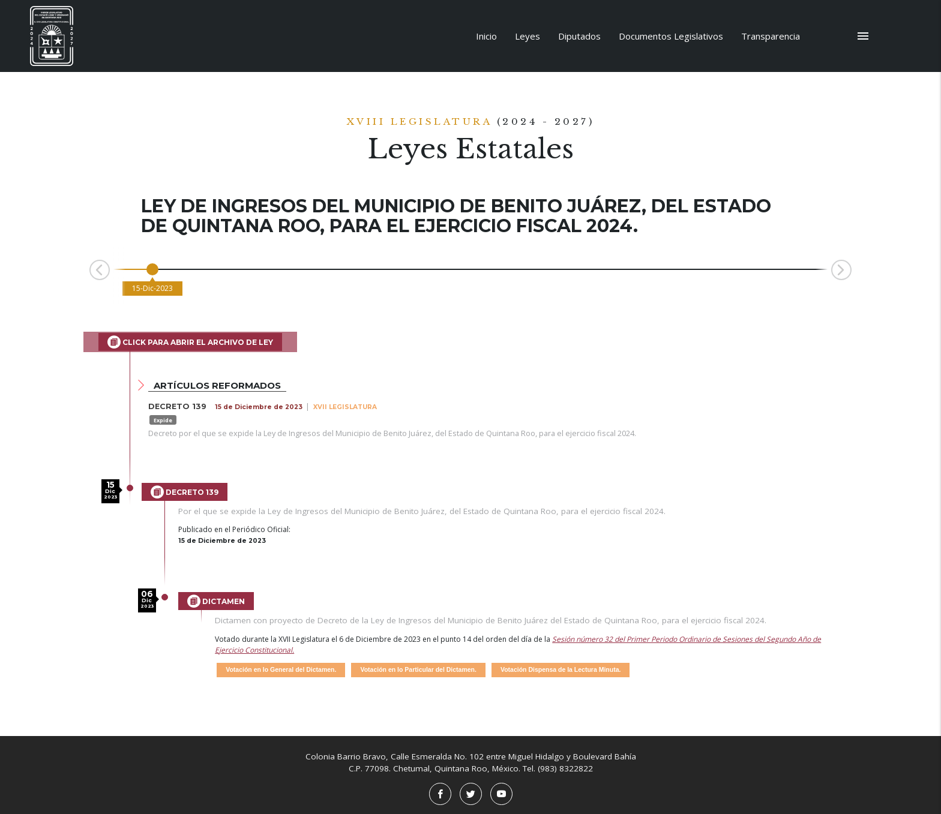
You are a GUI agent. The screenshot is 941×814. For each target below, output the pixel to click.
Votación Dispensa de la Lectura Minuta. (561, 669)
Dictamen (216, 601)
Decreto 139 (184, 491)
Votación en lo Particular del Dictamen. (418, 669)
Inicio (486, 36)
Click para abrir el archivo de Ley (190, 342)
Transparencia (770, 36)
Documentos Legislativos (671, 36)
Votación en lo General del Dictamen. (281, 669)
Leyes (527, 36)
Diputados (579, 36)
